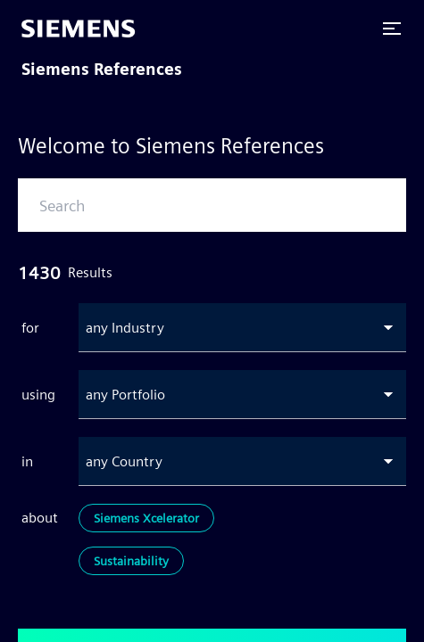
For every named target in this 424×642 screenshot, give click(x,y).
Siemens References (101, 69)
